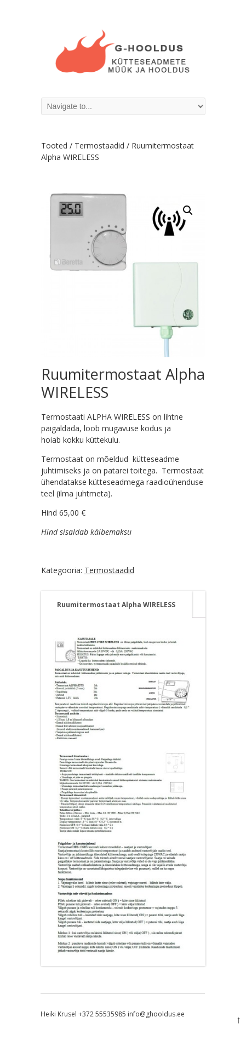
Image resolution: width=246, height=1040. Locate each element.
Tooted (54, 145)
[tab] (116, 604)
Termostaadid (99, 145)
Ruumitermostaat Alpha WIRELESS (116, 604)
